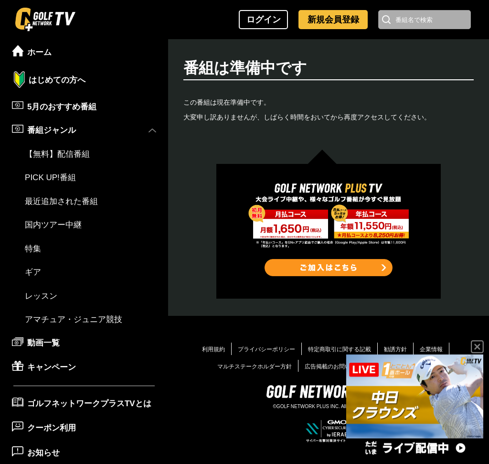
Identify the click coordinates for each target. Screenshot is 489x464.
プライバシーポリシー (266, 349)
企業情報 (431, 349)
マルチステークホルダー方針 (254, 366)
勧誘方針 (395, 349)
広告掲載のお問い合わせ (336, 366)
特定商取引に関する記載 (339, 349)
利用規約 (213, 349)
